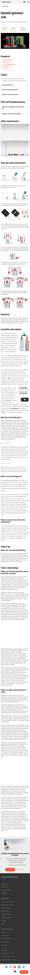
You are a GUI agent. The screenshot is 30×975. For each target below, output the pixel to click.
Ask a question (6, 890)
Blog (3, 924)
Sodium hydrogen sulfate (9, 64)
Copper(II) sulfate (7, 60)
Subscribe (10, 869)
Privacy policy (5, 942)
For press (4, 945)
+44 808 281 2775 (9, 953)
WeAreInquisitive (6, 914)
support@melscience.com (9, 960)
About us (4, 932)
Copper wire (5, 62)
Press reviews (5, 935)
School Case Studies (7, 905)
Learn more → (21, 869)
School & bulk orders (7, 901)
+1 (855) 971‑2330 (10, 956)
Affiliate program (6, 917)
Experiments (5, 6)
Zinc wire (5, 68)
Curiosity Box (5, 911)
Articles (4, 921)
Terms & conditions (7, 938)
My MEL (4, 893)
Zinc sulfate (5, 66)
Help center (5, 887)
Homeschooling (6, 908)
